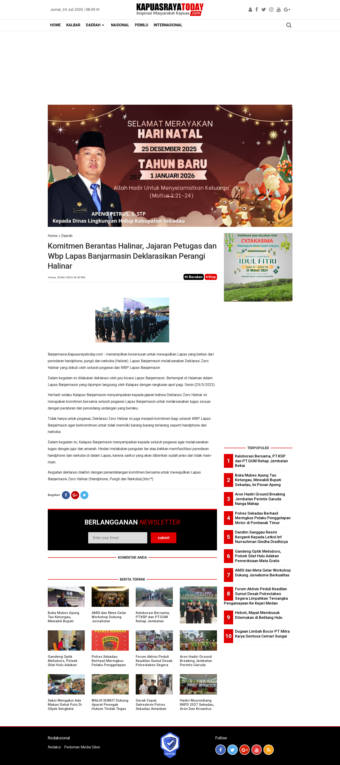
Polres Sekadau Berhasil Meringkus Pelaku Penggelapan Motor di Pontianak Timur (109, 665)
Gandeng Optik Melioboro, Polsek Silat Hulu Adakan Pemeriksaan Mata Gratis (63, 665)
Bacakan (194, 277)
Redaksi (54, 747)
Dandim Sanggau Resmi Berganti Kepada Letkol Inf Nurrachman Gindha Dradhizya (261, 537)
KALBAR (73, 25)
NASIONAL (120, 25)
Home (52, 236)
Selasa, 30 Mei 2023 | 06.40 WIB (66, 277)
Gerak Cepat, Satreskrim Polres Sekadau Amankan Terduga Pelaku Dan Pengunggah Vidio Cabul (152, 710)
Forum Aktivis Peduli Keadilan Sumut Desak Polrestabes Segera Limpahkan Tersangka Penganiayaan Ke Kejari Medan (154, 667)
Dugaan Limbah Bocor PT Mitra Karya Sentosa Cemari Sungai (262, 633)
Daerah (66, 236)
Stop (211, 277)
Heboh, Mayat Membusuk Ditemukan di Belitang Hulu (258, 615)
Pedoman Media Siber (82, 747)
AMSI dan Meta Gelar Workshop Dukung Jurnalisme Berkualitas (109, 619)
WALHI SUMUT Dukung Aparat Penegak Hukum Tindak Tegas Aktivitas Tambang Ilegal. (110, 708)
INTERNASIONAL (168, 25)
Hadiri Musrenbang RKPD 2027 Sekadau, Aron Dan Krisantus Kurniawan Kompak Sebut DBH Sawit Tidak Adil (197, 710)
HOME (55, 25)
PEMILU (141, 25)
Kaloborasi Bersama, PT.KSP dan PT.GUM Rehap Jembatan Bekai (153, 619)
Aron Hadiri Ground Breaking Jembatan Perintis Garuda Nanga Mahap (196, 663)
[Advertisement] (170, 65)
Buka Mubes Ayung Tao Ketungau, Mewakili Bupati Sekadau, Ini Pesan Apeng (63, 621)
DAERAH (93, 25)
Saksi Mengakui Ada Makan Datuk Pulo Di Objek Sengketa (65, 704)
